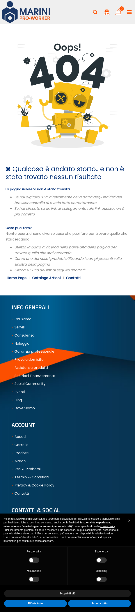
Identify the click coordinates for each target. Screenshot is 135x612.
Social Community (29, 383)
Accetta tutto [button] (99, 603)
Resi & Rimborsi (26, 469)
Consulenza (23, 335)
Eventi (18, 391)
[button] (95, 12)
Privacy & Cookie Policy (33, 485)
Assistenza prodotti (30, 367)
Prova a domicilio (28, 359)
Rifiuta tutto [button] (35, 603)
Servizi (18, 327)
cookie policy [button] (107, 526)
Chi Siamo (21, 319)
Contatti (73, 277)
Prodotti (20, 452)
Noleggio (20, 343)
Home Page (17, 277)
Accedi (19, 436)
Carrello (20, 444)
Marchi (19, 461)
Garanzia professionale (33, 351)
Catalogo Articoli (46, 277)
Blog (17, 400)
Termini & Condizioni (30, 477)
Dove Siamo (23, 408)
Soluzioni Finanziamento (33, 375)
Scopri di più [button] (68, 593)
